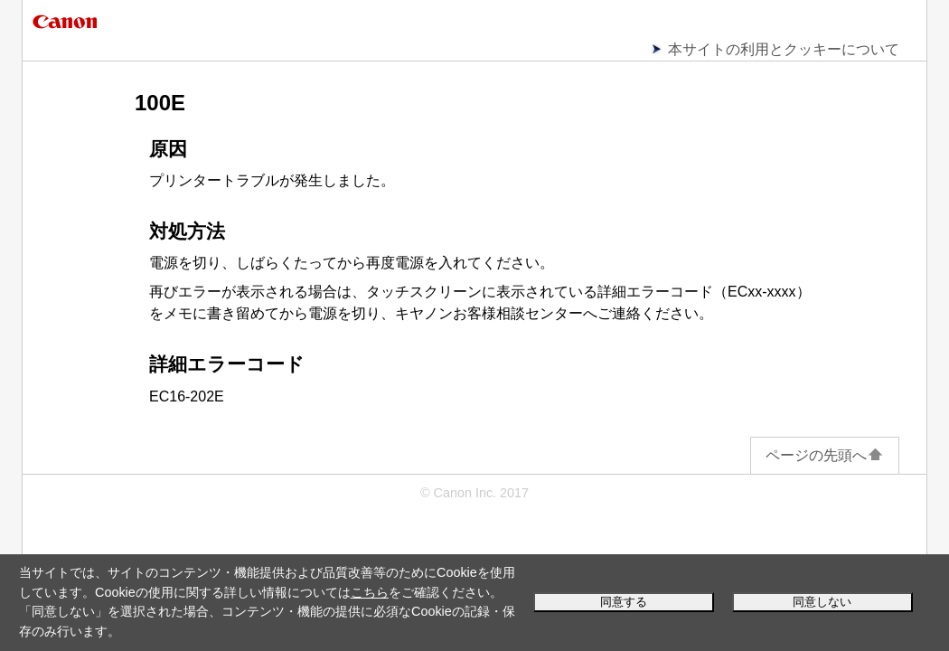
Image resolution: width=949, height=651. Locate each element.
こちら (370, 592)
